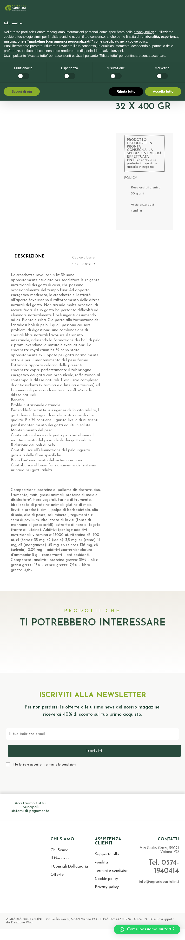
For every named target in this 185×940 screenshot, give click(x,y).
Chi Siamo (59, 850)
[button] (147, 929)
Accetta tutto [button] (163, 91)
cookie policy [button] (137, 41)
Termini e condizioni (112, 871)
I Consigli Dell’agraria (69, 867)
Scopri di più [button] (22, 91)
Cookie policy (106, 879)
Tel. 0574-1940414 (162, 866)
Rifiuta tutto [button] (126, 91)
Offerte (57, 875)
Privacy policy (107, 887)
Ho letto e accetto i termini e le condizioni (44, 764)
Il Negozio (60, 858)
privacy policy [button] (144, 32)
